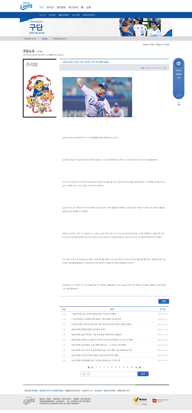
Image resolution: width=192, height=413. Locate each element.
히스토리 (52, 15)
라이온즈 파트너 (89, 15)
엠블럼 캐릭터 (64, 15)
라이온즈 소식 (30, 38)
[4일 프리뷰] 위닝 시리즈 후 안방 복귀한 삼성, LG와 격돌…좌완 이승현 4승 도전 (101, 350)
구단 (41, 7)
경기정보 (61, 7)
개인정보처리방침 (31, 391)
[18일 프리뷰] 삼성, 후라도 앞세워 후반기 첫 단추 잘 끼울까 (93, 314)
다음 (136, 367)
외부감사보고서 (59, 38)
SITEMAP (98, 391)
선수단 (50, 7)
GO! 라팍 (76, 15)
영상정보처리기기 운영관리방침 (51, 391)
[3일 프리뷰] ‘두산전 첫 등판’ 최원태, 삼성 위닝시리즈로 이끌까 (95, 355)
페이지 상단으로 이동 (178, 103)
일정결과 (178, 74)
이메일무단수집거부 (72, 391)
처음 (89, 367)
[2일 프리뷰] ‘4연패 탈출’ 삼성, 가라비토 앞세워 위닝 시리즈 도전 (95, 360)
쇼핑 (88, 7)
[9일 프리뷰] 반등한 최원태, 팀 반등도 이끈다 (88, 329)
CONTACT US (87, 391)
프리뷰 (44, 38)
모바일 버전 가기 (123, 391)
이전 (92, 367)
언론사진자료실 (109, 391)
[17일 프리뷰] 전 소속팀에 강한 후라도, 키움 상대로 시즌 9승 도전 (96, 319)
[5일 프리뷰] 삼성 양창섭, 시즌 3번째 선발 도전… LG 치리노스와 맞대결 (98, 345)
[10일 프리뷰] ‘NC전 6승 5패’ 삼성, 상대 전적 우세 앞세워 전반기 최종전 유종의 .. (102, 324)
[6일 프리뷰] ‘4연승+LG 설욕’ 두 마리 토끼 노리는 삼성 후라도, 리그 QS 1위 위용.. (102, 340)
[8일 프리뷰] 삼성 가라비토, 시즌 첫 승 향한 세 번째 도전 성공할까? (96, 335)
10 (132, 367)
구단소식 (42, 15)
